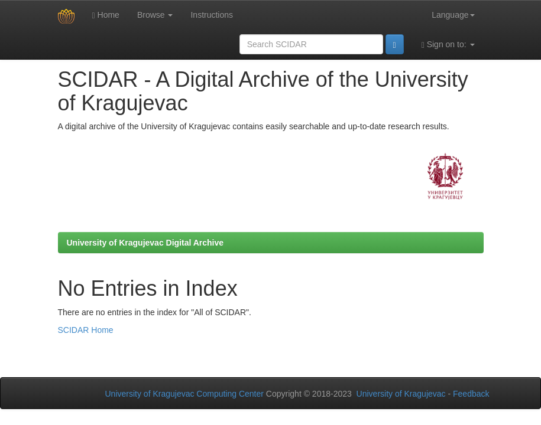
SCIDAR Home (86, 330)
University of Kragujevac (401, 393)
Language (453, 14)
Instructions (211, 14)
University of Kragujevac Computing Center (184, 393)
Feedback (471, 393)
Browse (155, 14)
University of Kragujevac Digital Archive (145, 242)
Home (105, 15)
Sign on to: (448, 45)
